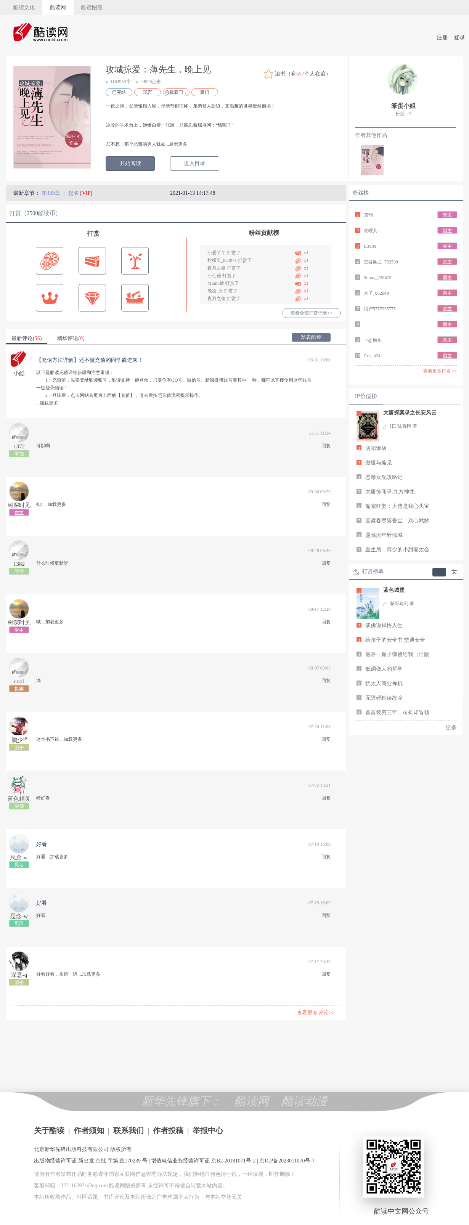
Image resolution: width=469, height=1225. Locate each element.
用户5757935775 (380, 308)
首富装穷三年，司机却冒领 (397, 712)
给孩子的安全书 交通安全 (395, 640)
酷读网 (58, 7)
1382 (19, 564)
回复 (326, 445)
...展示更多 (176, 144)
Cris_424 (372, 355)
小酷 (19, 373)
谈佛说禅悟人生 (384, 625)
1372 (19, 446)
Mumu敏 (215, 283)
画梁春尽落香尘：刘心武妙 (397, 520)
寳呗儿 (370, 230)
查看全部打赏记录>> (311, 313)
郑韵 (368, 215)
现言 (147, 92)
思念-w (19, 857)
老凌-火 (215, 291)
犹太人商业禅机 (384, 683)
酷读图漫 (92, 7)
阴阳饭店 (376, 448)
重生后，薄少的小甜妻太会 (397, 549)
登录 (459, 37)
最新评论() (26, 338)
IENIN (370, 246)
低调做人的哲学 (384, 669)
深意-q (19, 975)
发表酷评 (311, 337)
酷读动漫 (305, 1101)
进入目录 (194, 163)
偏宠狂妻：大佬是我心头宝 (397, 506)
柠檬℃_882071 (222, 260)
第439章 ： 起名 (61, 193)
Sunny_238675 (378, 277)
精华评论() (70, 338)
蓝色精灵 (19, 799)
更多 (451, 727)
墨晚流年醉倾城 (384, 535)
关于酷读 (49, 1130)
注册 (442, 37)
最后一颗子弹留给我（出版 (397, 654)
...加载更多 (47, 403)
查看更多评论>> (316, 1013)
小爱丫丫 (216, 252)
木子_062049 (376, 293)
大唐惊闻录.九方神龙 (390, 491)
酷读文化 (24, 7)
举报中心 (208, 1130)
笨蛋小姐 (403, 106)
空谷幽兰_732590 (381, 262)
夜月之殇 (216, 268)
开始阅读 (130, 163)
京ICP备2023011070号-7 (287, 1161)
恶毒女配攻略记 (384, 477)
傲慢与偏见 (378, 463)
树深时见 (19, 505)
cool (19, 681)
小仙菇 (214, 275)
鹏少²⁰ (19, 740)
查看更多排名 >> (440, 371)
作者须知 (89, 1130)
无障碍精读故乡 (384, 698)
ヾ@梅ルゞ (375, 340)
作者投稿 (168, 1130)
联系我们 (128, 1130)
